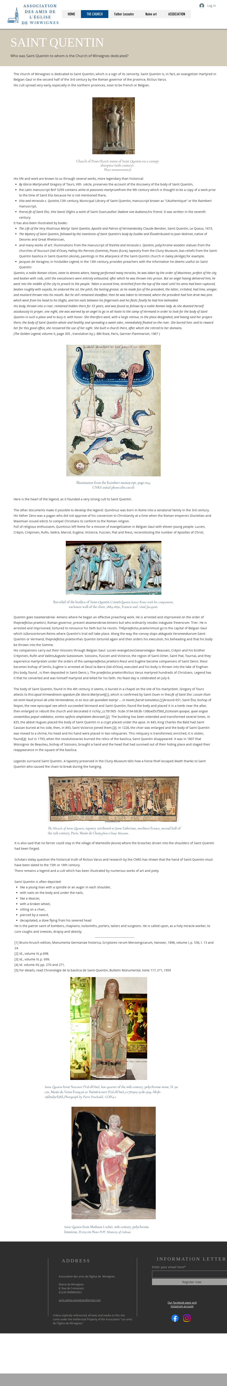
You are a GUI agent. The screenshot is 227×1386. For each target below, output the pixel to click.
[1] (162, 700)
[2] (108, 717)
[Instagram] (187, 1318)
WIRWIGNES (43, 23)
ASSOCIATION (40, 6)
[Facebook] (175, 1318)
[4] (24, 739)
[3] (114, 728)
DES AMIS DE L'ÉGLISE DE (39, 17)
